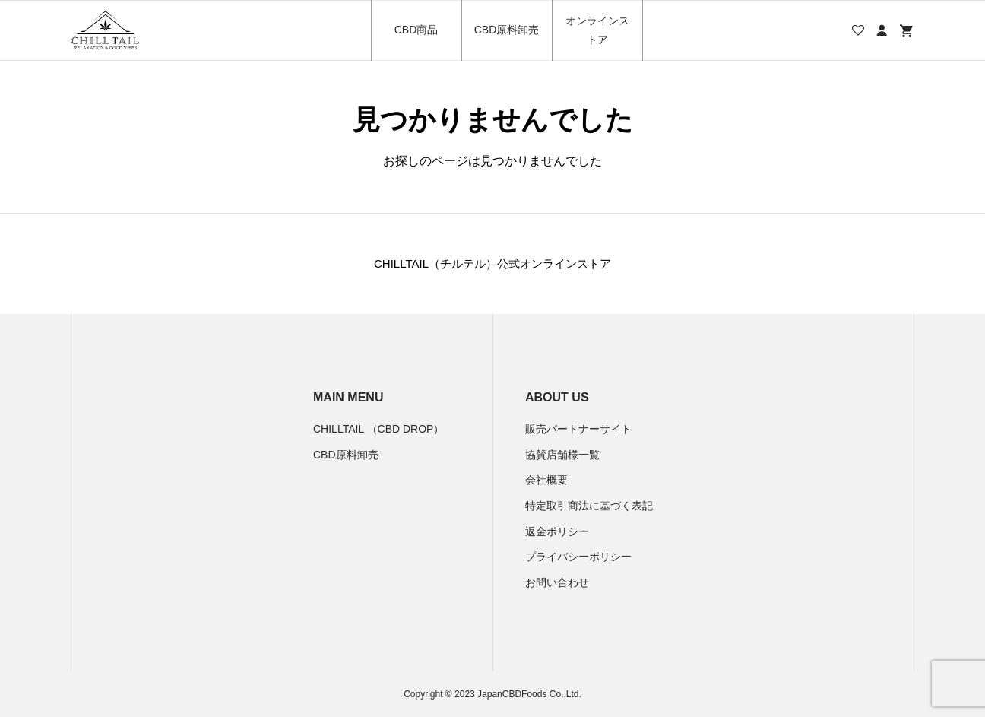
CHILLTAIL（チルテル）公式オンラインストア (492, 263)
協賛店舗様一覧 (562, 455)
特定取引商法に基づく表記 (589, 506)
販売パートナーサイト (578, 429)
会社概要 (546, 480)
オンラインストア (597, 30)
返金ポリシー (557, 531)
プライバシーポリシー (578, 556)
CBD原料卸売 (507, 30)
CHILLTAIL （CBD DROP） (378, 429)
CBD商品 (416, 30)
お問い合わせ (557, 582)
